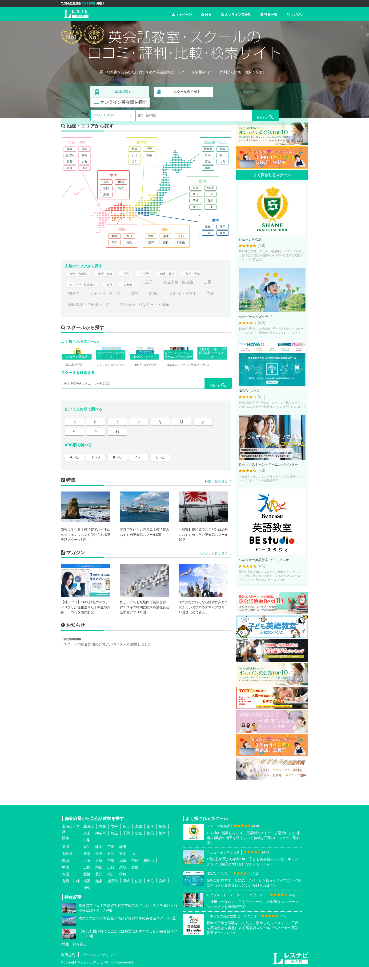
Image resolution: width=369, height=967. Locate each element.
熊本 (84, 149)
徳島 (129, 242)
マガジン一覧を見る (213, 593)
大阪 (151, 236)
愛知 (208, 226)
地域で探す (123, 91)
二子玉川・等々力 (123, 298)
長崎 (84, 155)
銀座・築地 (179, 276)
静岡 (222, 226)
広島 (106, 182)
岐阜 (222, 233)
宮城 (208, 161)
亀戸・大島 (208, 276)
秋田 (222, 155)
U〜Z (160, 497)
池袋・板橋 (110, 276)
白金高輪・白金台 (189, 287)
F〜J (96, 497)
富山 (149, 155)
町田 (116, 287)
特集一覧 (269, 14)
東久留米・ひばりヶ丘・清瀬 (162, 310)
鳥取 (121, 188)
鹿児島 (69, 155)
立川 (72, 310)
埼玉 (195, 194)
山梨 (210, 207)
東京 (195, 187)
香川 (129, 236)
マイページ (182, 14)
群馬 (210, 200)
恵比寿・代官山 (201, 298)
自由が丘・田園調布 (85, 287)
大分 (84, 161)
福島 (208, 168)
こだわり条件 (103, 104)
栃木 (195, 207)
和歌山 (180, 242)
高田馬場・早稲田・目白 (107, 310)
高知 (114, 242)
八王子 (158, 287)
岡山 (121, 182)
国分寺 (91, 298)
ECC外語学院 (75, 390)
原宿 (152, 298)
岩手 (208, 155)
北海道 (208, 149)
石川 (134, 155)
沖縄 (84, 168)
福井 (134, 161)
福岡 (69, 149)
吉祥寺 (154, 276)
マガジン (295, 14)
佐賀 (69, 161)
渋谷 (134, 276)
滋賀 (151, 242)
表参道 (136, 287)
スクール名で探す (186, 91)
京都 (181, 236)
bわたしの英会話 (157, 390)
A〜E (74, 497)
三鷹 (72, 298)
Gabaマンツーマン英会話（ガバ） (91, 402)
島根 (106, 194)
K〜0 (117, 497)
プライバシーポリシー (98, 955)
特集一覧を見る (216, 521)
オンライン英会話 (236, 14)
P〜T (138, 497)
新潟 (134, 149)
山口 (106, 188)
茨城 (195, 200)
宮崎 (69, 168)
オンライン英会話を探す (248, 91)
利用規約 (68, 955)
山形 (222, 161)
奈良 (166, 242)
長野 (149, 149)
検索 (206, 14)
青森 (222, 149)
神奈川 (210, 187)
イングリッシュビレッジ (115, 390)
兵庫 (166, 236)
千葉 (210, 194)
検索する (253, 104)
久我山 (172, 298)
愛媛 (114, 236)
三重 (208, 233)
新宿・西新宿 (79, 276)
